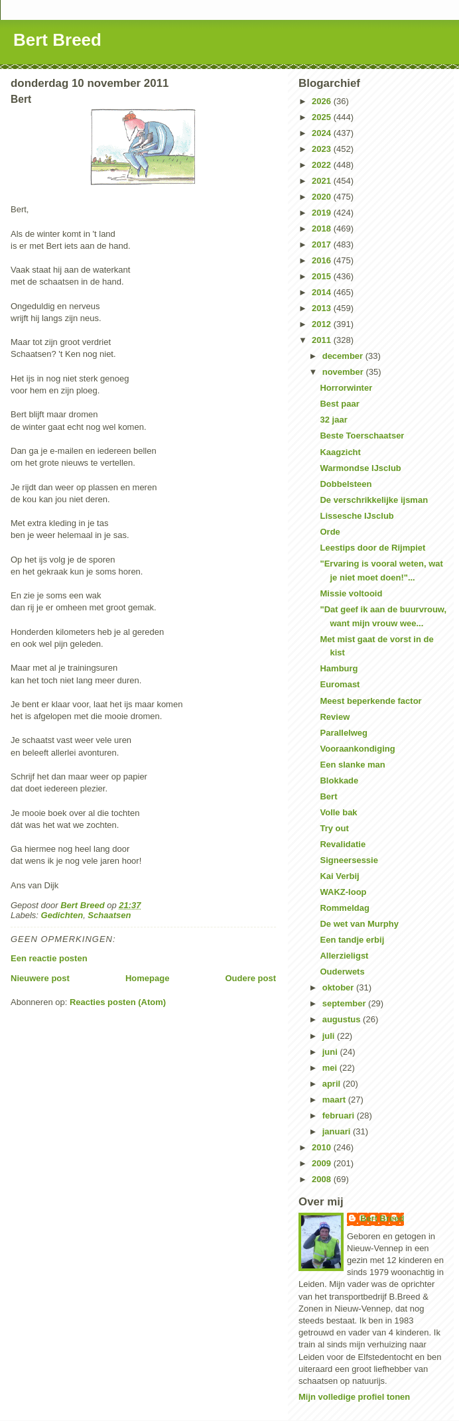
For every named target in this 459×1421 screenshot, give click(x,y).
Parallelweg (343, 733)
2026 (323, 101)
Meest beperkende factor (370, 701)
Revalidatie (342, 844)
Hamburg (339, 668)
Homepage (147, 978)
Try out (334, 828)
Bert (328, 796)
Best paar (339, 404)
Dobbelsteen (345, 484)
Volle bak (338, 812)
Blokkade (339, 780)
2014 (323, 292)
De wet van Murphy (359, 924)
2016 (323, 260)
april (332, 1084)
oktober (339, 987)
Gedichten (62, 915)
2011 (323, 340)
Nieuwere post (40, 978)
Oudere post (250, 978)
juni (331, 1052)
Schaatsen (109, 915)
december (343, 356)
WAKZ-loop (343, 892)
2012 (323, 324)
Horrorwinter (346, 388)
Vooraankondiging (357, 749)
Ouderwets (342, 972)
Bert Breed (57, 40)
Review (335, 717)
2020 (323, 197)
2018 (323, 229)
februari (339, 1115)
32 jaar (333, 420)
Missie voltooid (351, 593)
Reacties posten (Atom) (118, 1002)
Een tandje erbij (352, 940)
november (344, 372)
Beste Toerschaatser (362, 435)
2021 (323, 181)
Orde (330, 532)
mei (331, 1068)
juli (329, 1036)
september (345, 1003)
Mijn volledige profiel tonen (354, 1397)
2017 (323, 244)
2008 (323, 1179)
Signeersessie (348, 860)
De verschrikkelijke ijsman (374, 500)
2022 (323, 165)
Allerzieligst (344, 956)
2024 (323, 133)
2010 (323, 1147)
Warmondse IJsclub (360, 468)
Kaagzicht (340, 452)
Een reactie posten (49, 958)
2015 (323, 276)
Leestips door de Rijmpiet (372, 548)
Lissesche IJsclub (356, 516)
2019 (323, 213)
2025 (323, 117)
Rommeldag (344, 908)
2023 (323, 149)
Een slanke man (352, 765)
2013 (323, 308)
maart (335, 1100)
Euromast (340, 684)
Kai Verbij (339, 876)
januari (337, 1131)
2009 (323, 1163)
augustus (342, 1019)
